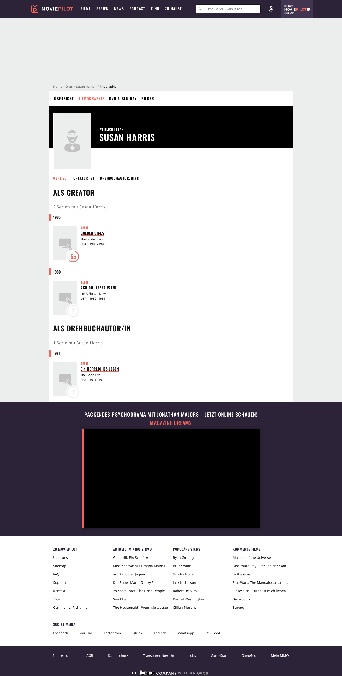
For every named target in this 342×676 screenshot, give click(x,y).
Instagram (112, 633)
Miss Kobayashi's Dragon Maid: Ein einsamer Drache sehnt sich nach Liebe (141, 566)
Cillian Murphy (184, 607)
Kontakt (59, 591)
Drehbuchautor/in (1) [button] (120, 178)
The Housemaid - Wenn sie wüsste (140, 607)
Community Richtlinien (71, 607)
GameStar (219, 655)
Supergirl (240, 607)
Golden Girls (92, 233)
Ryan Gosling (183, 557)
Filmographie (91, 98)
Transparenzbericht (158, 655)
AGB (89, 655)
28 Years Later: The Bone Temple (139, 591)
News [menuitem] (119, 8)
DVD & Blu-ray (123, 98)
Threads (159, 633)
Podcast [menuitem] (137, 8)
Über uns (60, 557)
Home (57, 86)
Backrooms (241, 599)
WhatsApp (186, 633)
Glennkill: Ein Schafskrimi (133, 557)
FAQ (56, 574)
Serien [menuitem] (102, 8)
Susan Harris (85, 86)
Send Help (121, 599)
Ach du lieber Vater (99, 287)
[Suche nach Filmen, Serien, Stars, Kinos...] (228, 8)
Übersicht (64, 98)
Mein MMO (280, 655)
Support (59, 582)
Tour (56, 599)
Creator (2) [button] (83, 178)
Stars (69, 86)
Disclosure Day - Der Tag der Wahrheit (261, 566)
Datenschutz (118, 655)
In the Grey (242, 574)
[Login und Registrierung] (271, 9)
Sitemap (59, 566)
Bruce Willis (182, 566)
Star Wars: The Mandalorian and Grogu (261, 582)
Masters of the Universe (252, 557)
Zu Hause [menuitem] (173, 8)
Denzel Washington (188, 599)
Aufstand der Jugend (129, 574)
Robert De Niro (185, 591)
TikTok (137, 633)
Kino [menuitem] (155, 8)
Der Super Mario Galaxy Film (135, 582)
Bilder (147, 98)
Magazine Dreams (171, 422)
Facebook (60, 633)
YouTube (86, 633)
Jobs (192, 655)
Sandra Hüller (184, 574)
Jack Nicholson (184, 582)
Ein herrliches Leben (100, 369)
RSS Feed (213, 633)
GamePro (249, 655)
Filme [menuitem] (86, 8)
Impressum (62, 655)
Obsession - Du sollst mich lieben (259, 591)
